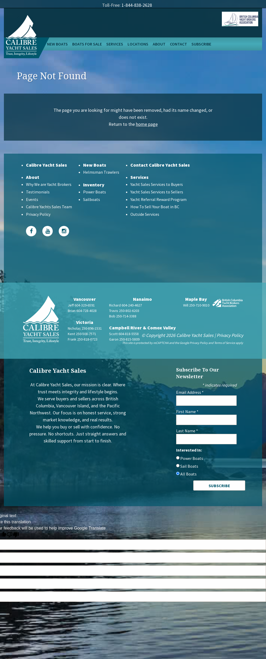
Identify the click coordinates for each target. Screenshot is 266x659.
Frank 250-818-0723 (82, 339)
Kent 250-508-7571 (82, 333)
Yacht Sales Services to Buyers (156, 184)
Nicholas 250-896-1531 (85, 328)
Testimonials (38, 191)
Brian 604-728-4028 (82, 310)
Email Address (190, 392)
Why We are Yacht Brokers (48, 184)
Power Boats (94, 191)
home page (147, 124)
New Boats (57, 44)
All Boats (188, 474)
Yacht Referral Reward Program (158, 199)
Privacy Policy (38, 214)
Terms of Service (224, 343)
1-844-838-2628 (137, 5)
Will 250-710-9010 (196, 305)
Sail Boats (189, 466)
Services (114, 44)
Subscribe (201, 44)
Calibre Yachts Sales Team (49, 206)
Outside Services (144, 214)
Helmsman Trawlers (101, 172)
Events (32, 199)
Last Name (187, 430)
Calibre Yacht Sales (46, 165)
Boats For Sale (87, 44)
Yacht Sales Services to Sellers (156, 191)
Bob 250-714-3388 (122, 316)
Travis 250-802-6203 (124, 310)
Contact (178, 44)
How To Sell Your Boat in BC (154, 206)
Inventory (93, 185)
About (159, 44)
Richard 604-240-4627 (125, 305)
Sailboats (91, 199)
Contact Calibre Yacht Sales (160, 165)
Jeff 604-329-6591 (81, 305)
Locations (138, 44)
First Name (187, 411)
